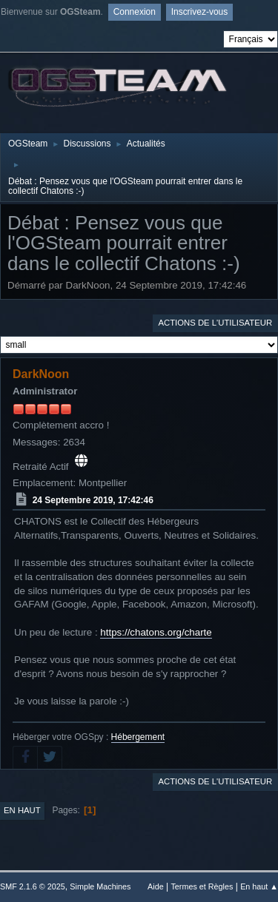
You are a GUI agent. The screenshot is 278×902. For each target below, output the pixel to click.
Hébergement (138, 737)
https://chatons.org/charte (155, 632)
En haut (22, 810)
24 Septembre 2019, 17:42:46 (93, 500)
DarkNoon (41, 374)
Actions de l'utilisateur (215, 322)
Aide (156, 886)
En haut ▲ (259, 886)
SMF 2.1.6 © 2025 (32, 886)
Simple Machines (100, 886)
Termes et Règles (202, 886)
